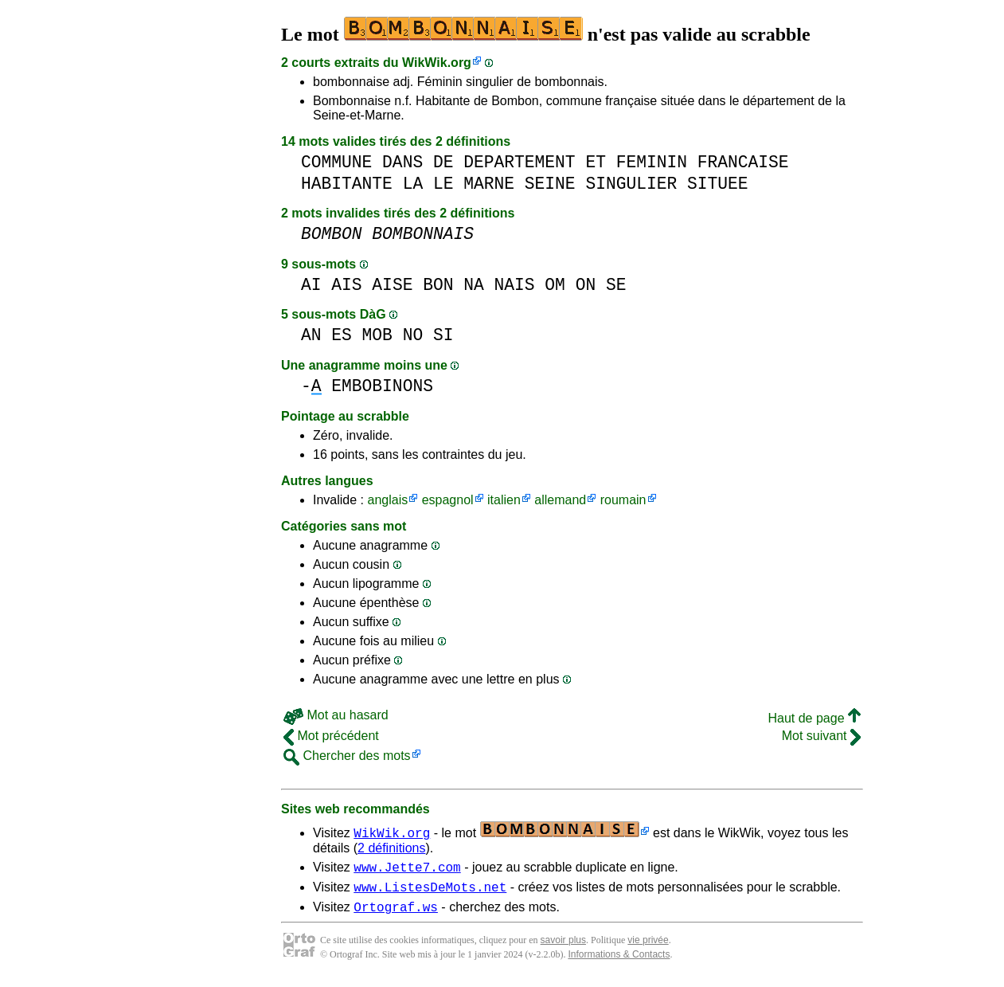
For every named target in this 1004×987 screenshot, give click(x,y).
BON (438, 284)
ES (341, 335)
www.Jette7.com (407, 869)
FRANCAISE (743, 162)
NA (473, 284)
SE (616, 284)
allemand (560, 500)
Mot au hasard (336, 715)
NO (413, 335)
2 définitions (391, 848)
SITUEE (717, 183)
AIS (346, 284)
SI (443, 335)
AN (311, 335)
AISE (392, 284)
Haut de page (814, 718)
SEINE (550, 183)
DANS (402, 162)
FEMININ (651, 162)
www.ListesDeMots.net (430, 891)
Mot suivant (821, 735)
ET (595, 162)
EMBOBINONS (382, 386)
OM (555, 284)
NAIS (514, 284)
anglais (387, 500)
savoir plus (563, 947)
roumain (623, 500)
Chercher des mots (347, 755)
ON (586, 284)
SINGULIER (631, 183)
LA (413, 183)
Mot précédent (331, 735)
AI (311, 284)
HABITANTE (347, 183)
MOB (377, 335)
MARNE (488, 183)
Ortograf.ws (396, 913)
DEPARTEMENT (519, 162)
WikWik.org (436, 62)
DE (443, 162)
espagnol (448, 500)
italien (504, 500)
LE (443, 183)
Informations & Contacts (619, 961)
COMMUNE (336, 162)
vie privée (647, 947)
